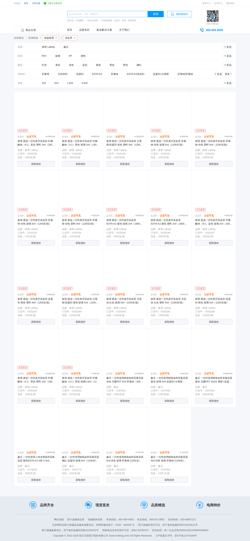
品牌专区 (84, 29)
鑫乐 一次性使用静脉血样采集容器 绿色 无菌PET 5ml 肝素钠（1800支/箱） (125, 382)
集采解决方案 (104, 29)
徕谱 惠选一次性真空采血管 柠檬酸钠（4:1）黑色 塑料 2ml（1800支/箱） (35, 382)
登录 (26, 3)
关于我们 (124, 29)
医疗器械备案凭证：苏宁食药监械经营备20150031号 (70, 530)
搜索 (156, 14)
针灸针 (117, 20)
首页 (69, 29)
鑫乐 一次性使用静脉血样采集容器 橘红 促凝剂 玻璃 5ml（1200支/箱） (80, 461)
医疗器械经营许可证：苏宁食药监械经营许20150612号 (168, 524)
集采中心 (206, 3)
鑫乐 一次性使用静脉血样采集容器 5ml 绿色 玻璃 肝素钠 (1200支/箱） (169, 461)
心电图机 (79, 20)
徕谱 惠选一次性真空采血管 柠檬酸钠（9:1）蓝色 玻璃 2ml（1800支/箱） (213, 224)
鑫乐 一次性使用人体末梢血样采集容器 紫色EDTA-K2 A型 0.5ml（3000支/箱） (36, 461)
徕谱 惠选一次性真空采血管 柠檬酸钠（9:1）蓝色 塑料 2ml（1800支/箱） (35, 145)
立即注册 (36, 3)
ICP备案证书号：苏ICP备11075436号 (176, 535)
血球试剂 (132, 20)
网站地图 (59, 519)
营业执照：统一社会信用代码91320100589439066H (180, 530)
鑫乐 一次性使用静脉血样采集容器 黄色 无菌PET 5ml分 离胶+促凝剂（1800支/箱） (213, 382)
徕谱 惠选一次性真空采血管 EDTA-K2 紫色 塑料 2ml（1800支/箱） (169, 224)
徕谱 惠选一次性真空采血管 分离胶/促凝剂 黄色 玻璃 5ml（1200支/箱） (80, 303)
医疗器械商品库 (75, 519)
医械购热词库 (95, 519)
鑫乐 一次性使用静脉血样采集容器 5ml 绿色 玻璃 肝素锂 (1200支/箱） (125, 461)
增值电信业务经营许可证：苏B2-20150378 (125, 530)
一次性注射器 (91, 20)
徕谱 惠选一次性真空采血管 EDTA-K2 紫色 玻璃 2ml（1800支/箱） (124, 224)
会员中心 (218, 3)
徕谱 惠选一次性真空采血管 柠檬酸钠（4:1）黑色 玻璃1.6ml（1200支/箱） (80, 382)
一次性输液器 (106, 20)
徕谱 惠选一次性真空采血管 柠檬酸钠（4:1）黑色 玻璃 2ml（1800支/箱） (80, 145)
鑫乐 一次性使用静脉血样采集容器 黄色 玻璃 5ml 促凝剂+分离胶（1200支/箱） (169, 382)
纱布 (124, 20)
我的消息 (230, 3)
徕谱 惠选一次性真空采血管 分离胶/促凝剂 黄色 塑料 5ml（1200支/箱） (124, 145)
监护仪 (70, 20)
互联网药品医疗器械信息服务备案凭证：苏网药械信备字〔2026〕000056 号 (93, 524)
